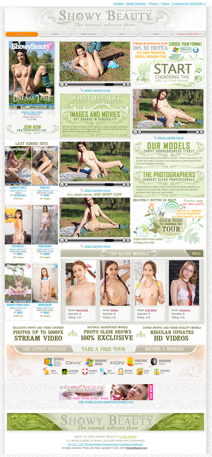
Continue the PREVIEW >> (189, 3)
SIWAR (46, 254)
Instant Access (21, 34)
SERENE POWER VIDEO (18, 305)
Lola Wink (150, 310)
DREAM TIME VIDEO (32, 112)
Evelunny (185, 310)
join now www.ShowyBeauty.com (32, 130)
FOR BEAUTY (18, 246)
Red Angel (82, 310)
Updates (118, 3)
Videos (165, 3)
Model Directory (136, 3)
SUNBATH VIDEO (18, 187)
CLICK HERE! (128, 436)
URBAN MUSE (45, 305)
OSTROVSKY (20, 195)
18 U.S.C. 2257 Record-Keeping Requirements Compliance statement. (105, 444)
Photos (153, 3)
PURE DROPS (44, 246)
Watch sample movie (97, 90)
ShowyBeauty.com (136, 448)
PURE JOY (45, 187)
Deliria (114, 310)
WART (46, 195)
